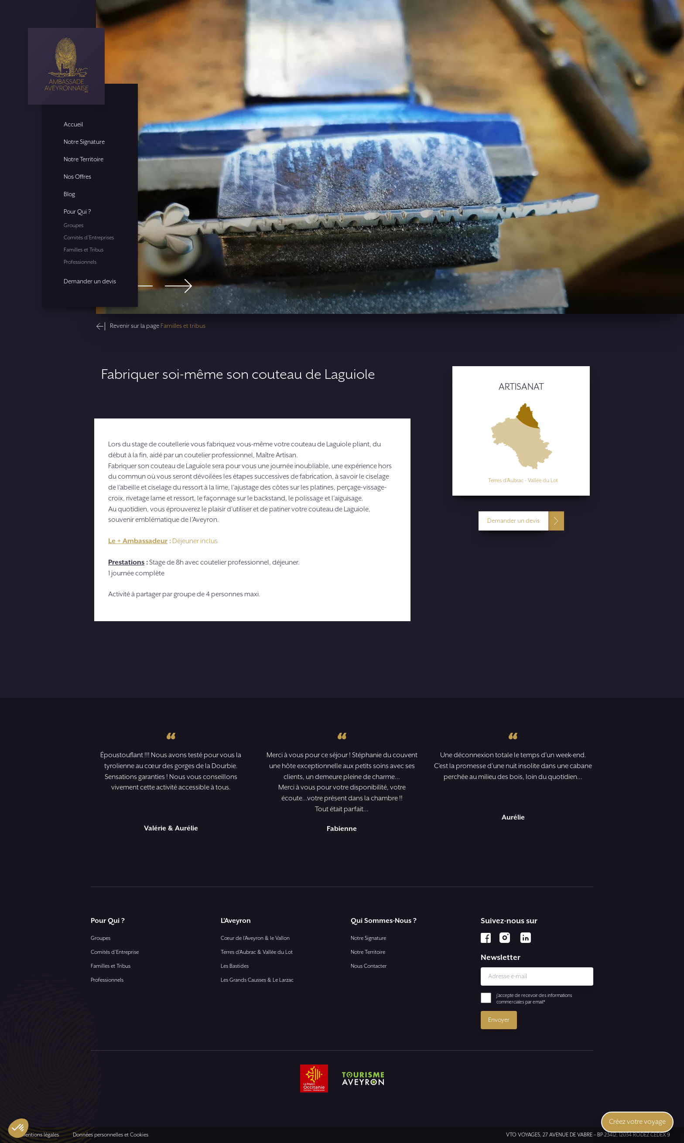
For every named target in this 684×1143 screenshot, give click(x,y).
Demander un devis (90, 281)
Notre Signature (84, 142)
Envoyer (499, 1020)
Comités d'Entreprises (89, 238)
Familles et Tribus (83, 250)
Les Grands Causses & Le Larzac (257, 980)
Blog (69, 194)
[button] (18, 1128)
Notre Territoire (83, 159)
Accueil (73, 124)
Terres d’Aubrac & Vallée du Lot (257, 952)
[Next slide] (178, 286)
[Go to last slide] (139, 286)
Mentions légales (40, 1135)
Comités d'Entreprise (115, 952)
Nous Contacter (368, 966)
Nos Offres (77, 176)
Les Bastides (235, 966)
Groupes (73, 225)
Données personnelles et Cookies (110, 1135)
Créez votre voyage (637, 1122)
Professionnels (80, 262)
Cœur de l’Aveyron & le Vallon (255, 938)
